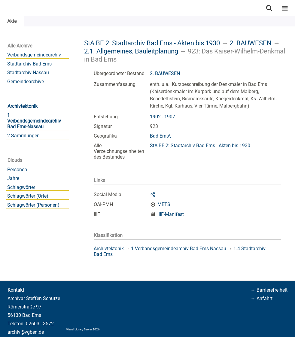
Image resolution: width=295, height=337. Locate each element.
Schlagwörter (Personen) (33, 205)
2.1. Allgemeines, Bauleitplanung (131, 51)
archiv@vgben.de (26, 332)
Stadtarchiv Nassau (28, 72)
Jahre (13, 178)
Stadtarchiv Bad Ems (29, 64)
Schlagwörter (21, 187)
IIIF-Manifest (170, 214)
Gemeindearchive (25, 81)
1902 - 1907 (162, 117)
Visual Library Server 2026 (83, 329)
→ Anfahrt (261, 298)
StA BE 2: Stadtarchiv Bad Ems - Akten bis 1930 (152, 43)
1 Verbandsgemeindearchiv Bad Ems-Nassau (34, 120)
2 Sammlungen (23, 135)
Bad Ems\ (160, 136)
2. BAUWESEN (251, 43)
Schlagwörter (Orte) (27, 196)
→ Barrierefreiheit (269, 290)
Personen (17, 169)
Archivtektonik (23, 106)
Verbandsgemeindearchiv (34, 55)
